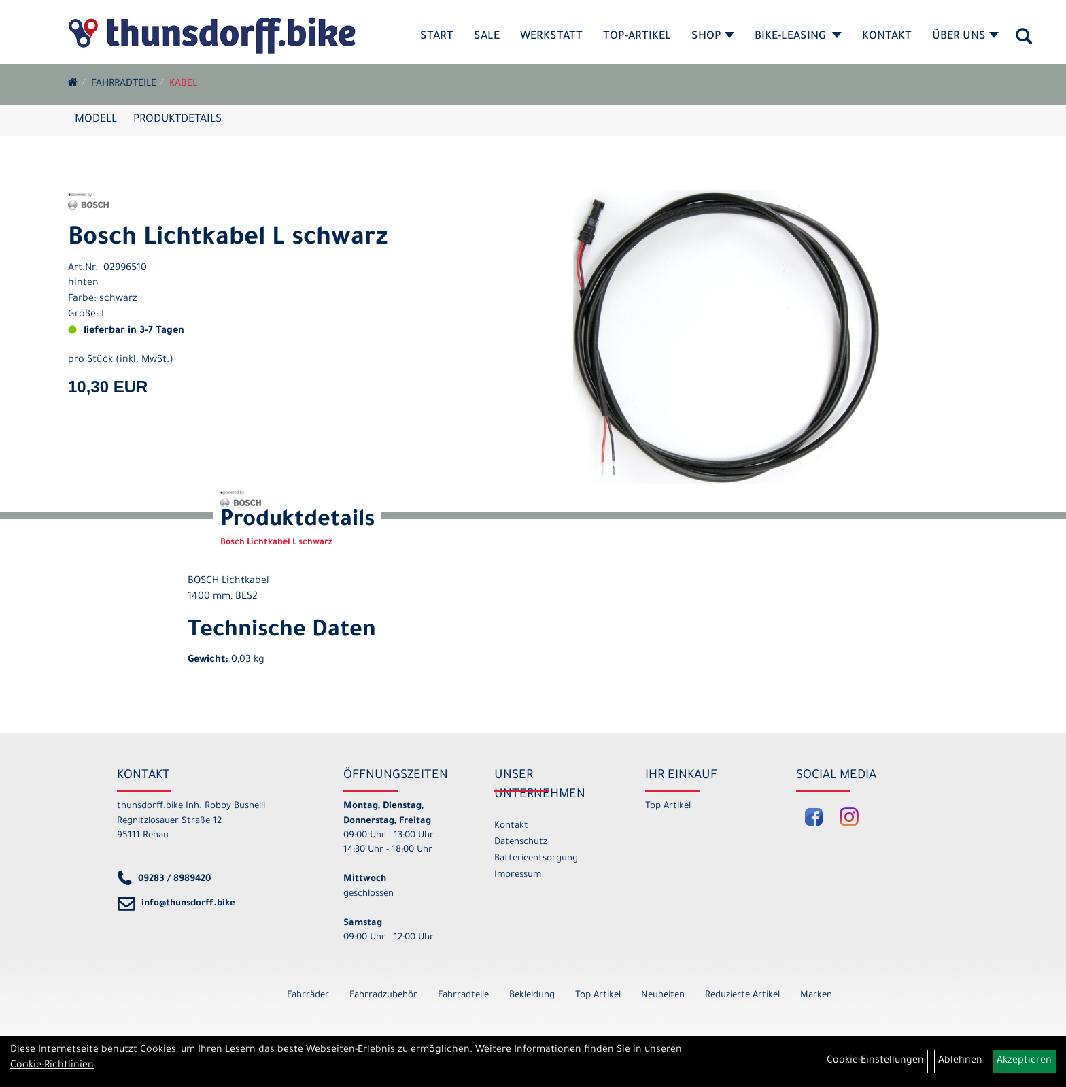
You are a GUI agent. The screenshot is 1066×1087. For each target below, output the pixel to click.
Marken (816, 995)
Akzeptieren (1024, 1061)
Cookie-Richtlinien (52, 1065)
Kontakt (887, 37)
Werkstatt (551, 37)
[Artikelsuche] (1024, 41)
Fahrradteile (123, 84)
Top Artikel (668, 806)
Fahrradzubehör (383, 995)
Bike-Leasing (798, 37)
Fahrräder (308, 995)
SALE (487, 37)
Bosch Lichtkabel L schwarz (228, 239)
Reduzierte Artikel (742, 995)
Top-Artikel (637, 37)
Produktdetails (177, 120)
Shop (712, 37)
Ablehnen (960, 1061)
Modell (96, 120)
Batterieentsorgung (536, 859)
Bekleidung (532, 995)
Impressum (517, 875)
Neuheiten (663, 995)
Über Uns (965, 37)
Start (436, 37)
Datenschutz (520, 842)
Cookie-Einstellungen (875, 1061)
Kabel (183, 84)
